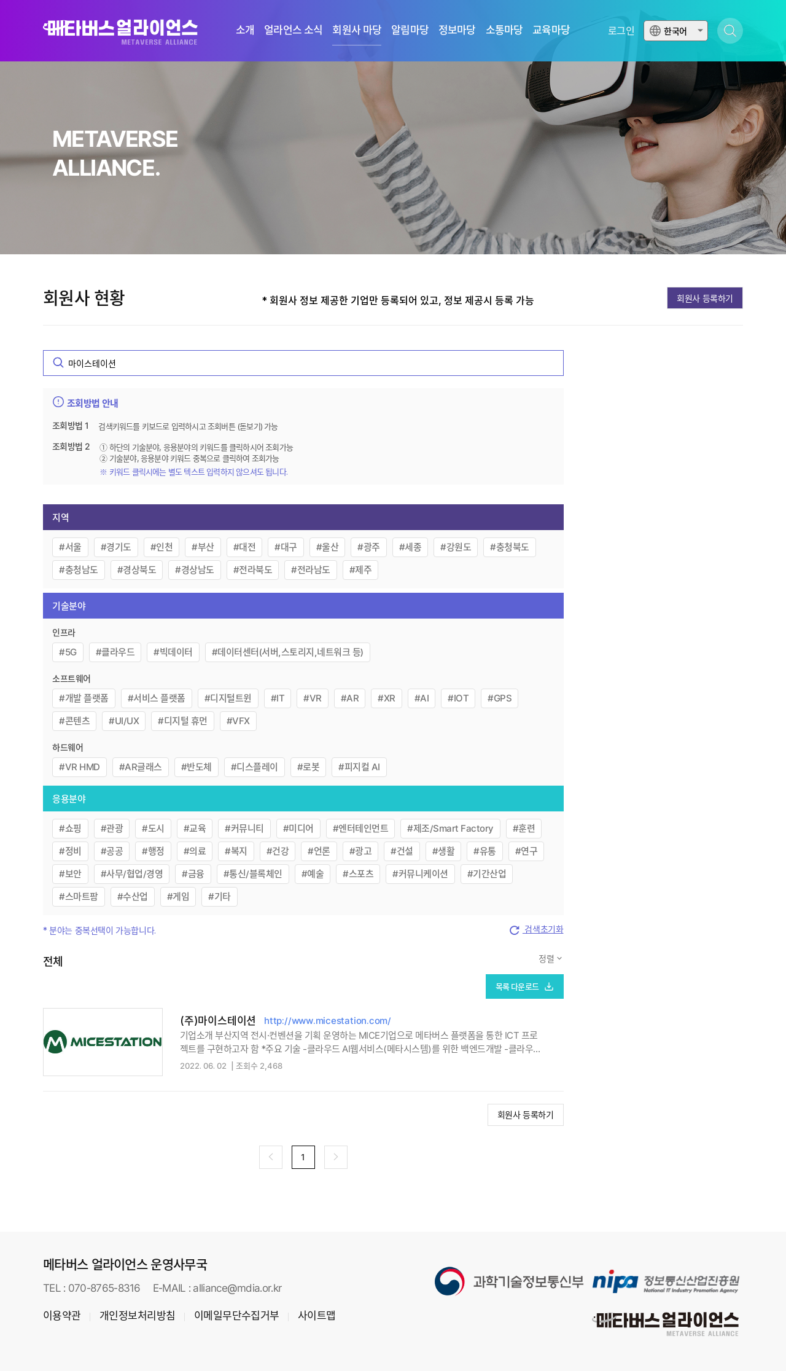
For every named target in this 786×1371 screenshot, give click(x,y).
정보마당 (457, 30)
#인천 (161, 547)
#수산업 (132, 896)
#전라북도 (253, 570)
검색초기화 (535, 930)
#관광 (112, 828)
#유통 (484, 851)
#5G (68, 652)
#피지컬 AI (359, 767)
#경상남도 (194, 570)
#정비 (70, 851)
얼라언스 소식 (293, 30)
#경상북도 (137, 570)
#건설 (402, 851)
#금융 (193, 874)
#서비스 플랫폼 (156, 698)
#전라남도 (310, 570)
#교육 (195, 828)
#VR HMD (79, 767)
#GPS (500, 698)
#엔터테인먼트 (361, 828)
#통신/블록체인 (253, 874)
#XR (386, 698)
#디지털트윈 (228, 698)
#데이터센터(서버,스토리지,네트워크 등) (288, 652)
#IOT (458, 698)
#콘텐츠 (74, 721)
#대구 (285, 547)
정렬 (548, 958)
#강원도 (455, 547)
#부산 (203, 547)
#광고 (360, 851)
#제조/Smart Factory (450, 828)
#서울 (70, 547)
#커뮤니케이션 (420, 874)
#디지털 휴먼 (183, 721)
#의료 (195, 851)
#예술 (313, 874)
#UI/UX (124, 721)
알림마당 (410, 30)
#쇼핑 (70, 828)
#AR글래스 (140, 767)
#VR (312, 698)
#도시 (153, 828)
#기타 (219, 896)
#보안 (70, 874)
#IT (278, 698)
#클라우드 (115, 652)
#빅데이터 (173, 652)
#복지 (236, 851)
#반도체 (196, 767)
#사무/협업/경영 (132, 874)
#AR (350, 698)
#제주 (360, 570)
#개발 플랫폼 (84, 698)
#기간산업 (487, 874)
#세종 (410, 547)
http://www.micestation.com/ (327, 1020)
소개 (245, 30)
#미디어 (298, 828)
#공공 (112, 851)
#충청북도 (509, 547)
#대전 (244, 547)
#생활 (443, 851)
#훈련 (524, 828)
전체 (53, 961)
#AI (421, 698)
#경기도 (116, 547)
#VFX (238, 721)
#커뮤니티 (244, 828)
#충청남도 (78, 570)
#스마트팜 (78, 896)
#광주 (368, 547)
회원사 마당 (356, 30)
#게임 (178, 896)
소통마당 (504, 30)
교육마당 (551, 30)
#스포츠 (358, 874)
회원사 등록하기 (705, 298)
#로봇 (308, 767)
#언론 (319, 851)
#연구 (526, 851)
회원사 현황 (84, 298)
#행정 (153, 851)
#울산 (327, 547)
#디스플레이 (254, 767)
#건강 (278, 851)
